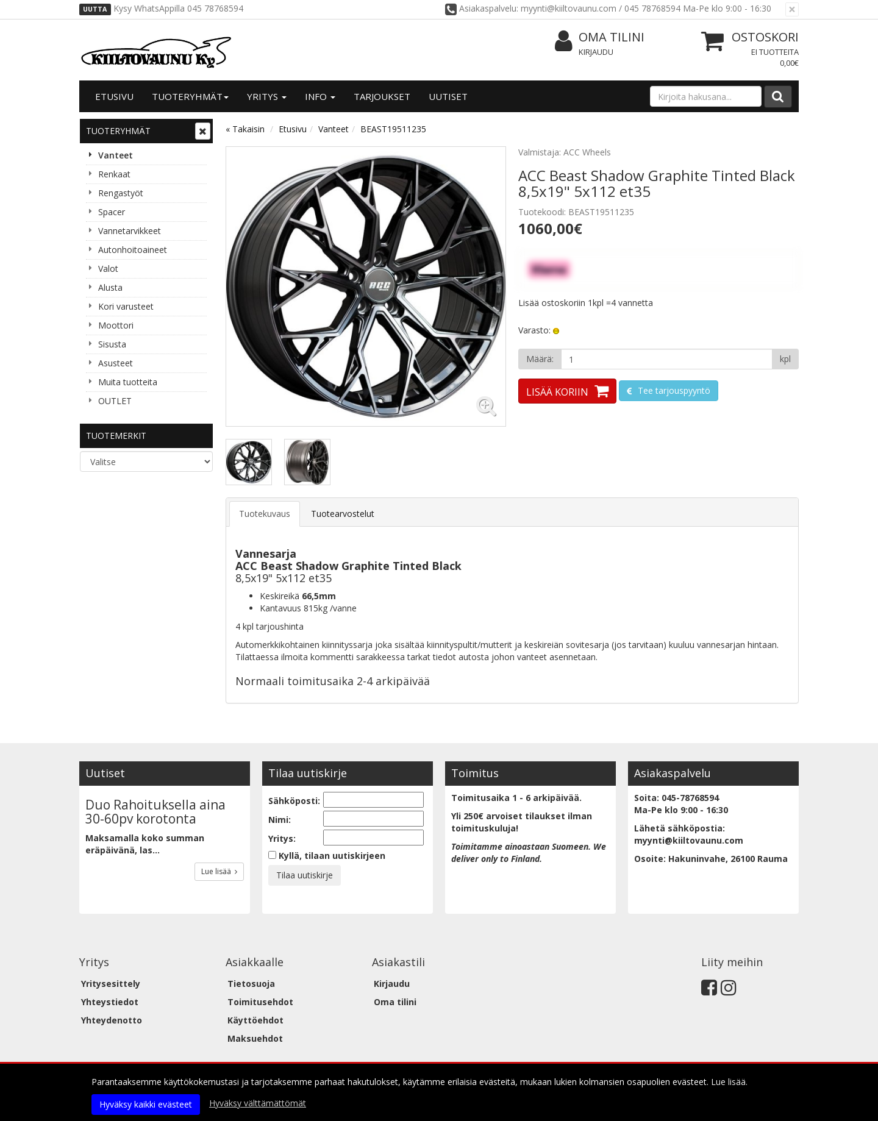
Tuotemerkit (116, 435)
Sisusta (112, 344)
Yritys (267, 96)
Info (320, 96)
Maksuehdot (255, 1038)
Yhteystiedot (109, 1002)
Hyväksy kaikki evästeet (145, 1104)
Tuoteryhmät (190, 96)
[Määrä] (667, 359)
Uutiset (448, 96)
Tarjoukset (382, 96)
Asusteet (115, 363)
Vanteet (115, 155)
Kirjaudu (596, 51)
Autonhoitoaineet (132, 249)
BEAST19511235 (393, 129)
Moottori (116, 325)
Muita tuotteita (127, 382)
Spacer (111, 212)
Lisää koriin (557, 392)
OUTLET (115, 401)
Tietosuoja (251, 983)
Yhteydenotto (111, 1020)
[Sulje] (792, 9)
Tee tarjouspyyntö (672, 390)
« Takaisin (245, 129)
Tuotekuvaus (264, 513)
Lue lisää (219, 871)
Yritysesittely (110, 983)
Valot (108, 268)
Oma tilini (599, 37)
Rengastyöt (120, 193)
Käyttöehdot (255, 1020)
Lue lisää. (729, 1081)
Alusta (110, 287)
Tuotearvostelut (342, 513)
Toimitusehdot (260, 1002)
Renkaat (114, 174)
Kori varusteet (126, 306)
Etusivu (114, 96)
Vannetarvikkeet (129, 231)
